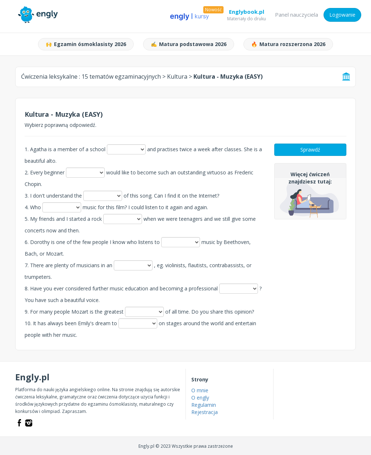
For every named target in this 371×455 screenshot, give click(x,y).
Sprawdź (310, 149)
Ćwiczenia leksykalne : (91, 76)
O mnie (199, 390)
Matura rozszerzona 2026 (288, 44)
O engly (200, 397)
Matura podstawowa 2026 (188, 44)
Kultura (177, 76)
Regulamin (203, 404)
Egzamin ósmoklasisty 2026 (86, 44)
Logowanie (342, 14)
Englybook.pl (246, 13)
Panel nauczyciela (296, 14)
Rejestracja (204, 412)
